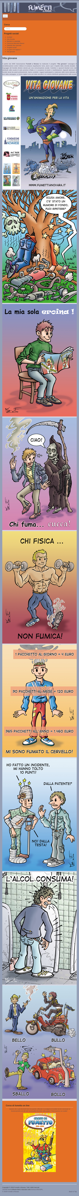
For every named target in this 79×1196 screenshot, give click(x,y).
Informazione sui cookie (59, 1111)
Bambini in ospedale (13, 41)
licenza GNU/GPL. (37, 1189)
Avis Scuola (11, 39)
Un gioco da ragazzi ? (14, 49)
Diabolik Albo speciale (14, 45)
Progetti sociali (12, 47)
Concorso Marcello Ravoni (15, 43)
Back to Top (73, 1191)
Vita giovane (11, 51)
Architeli (9, 37)
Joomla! (5, 1189)
